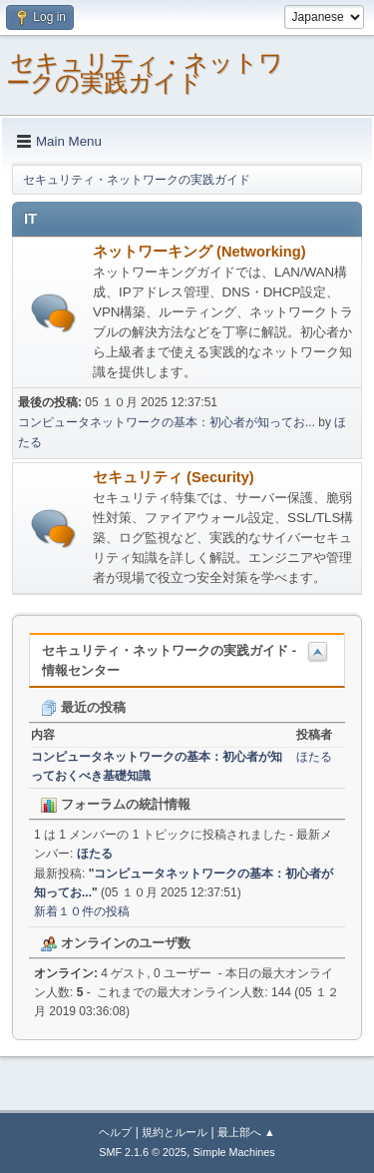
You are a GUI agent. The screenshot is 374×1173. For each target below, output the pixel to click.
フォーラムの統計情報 (115, 804)
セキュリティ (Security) (173, 477)
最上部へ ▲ (246, 1132)
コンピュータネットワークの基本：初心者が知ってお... (166, 422)
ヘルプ (115, 1132)
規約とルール (174, 1132)
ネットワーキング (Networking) (199, 252)
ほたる (314, 757)
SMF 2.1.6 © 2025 (143, 1152)
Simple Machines (234, 1152)
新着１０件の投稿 (82, 911)
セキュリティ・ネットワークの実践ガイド (144, 72)
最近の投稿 (83, 707)
